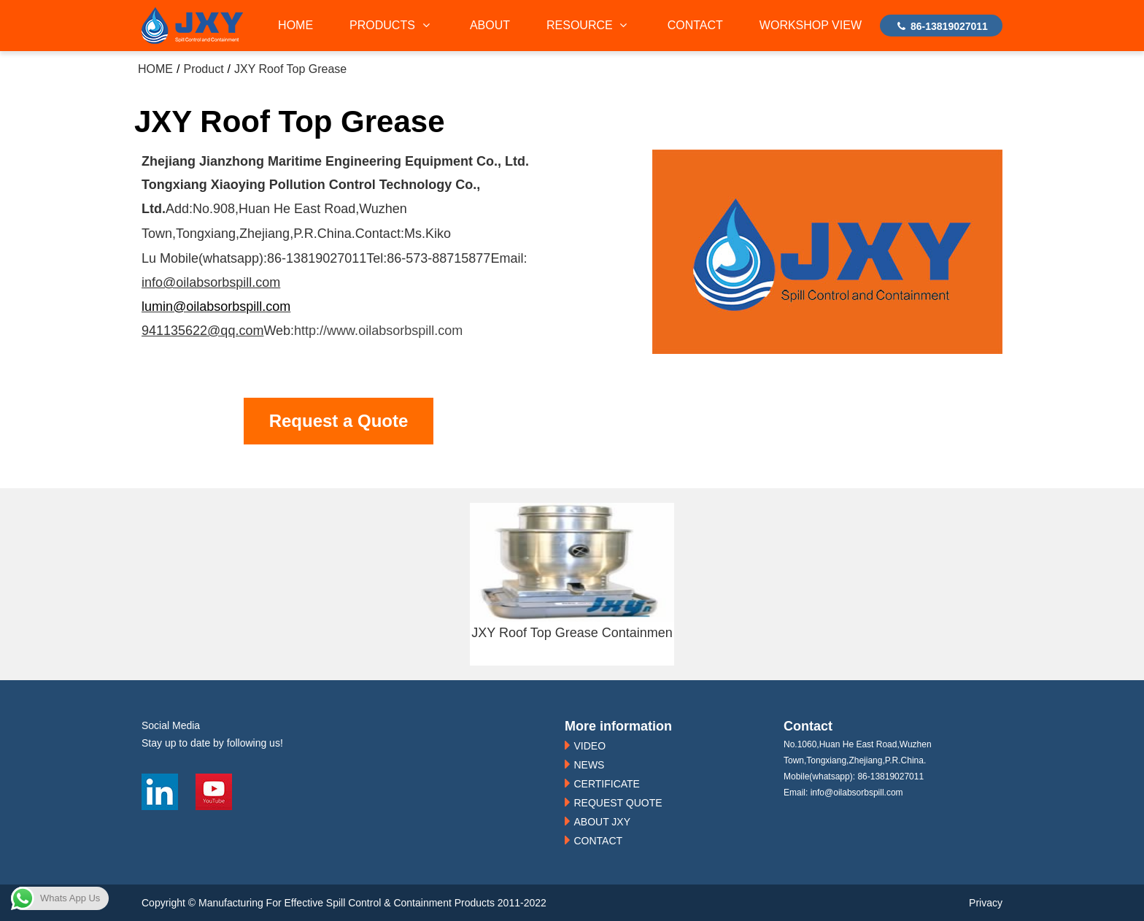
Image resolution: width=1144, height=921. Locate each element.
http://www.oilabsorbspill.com (378, 330)
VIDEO (589, 746)
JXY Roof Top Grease (290, 69)
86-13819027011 (941, 26)
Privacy (985, 903)
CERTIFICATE (606, 784)
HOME (295, 25)
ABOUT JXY (601, 822)
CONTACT (695, 25)
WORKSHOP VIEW (811, 25)
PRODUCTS (391, 25)
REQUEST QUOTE (617, 803)
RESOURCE (588, 25)
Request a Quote (339, 421)
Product (203, 69)
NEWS (588, 765)
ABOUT (490, 25)
